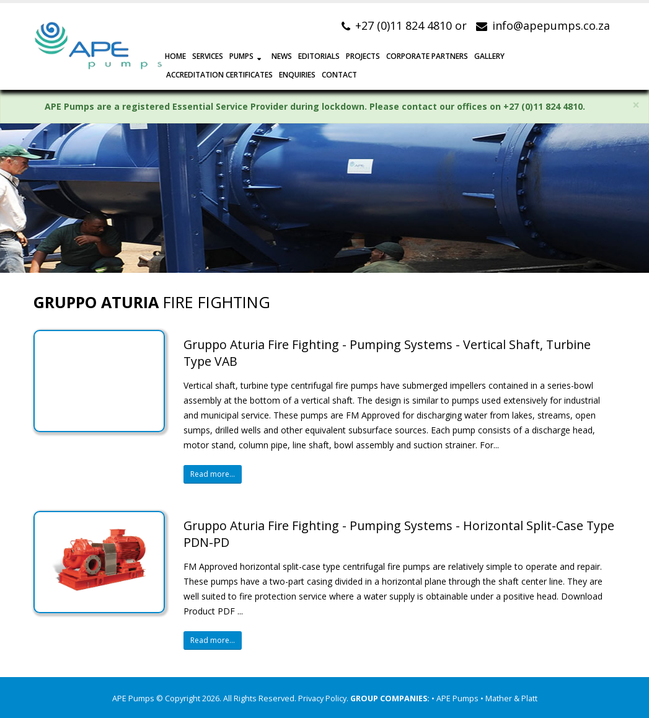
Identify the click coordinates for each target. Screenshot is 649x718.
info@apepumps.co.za (551, 25)
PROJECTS (363, 56)
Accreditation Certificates (219, 74)
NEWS (282, 56)
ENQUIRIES (297, 74)
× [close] (636, 105)
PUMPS (241, 56)
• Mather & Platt (508, 698)
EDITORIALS (319, 56)
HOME (175, 56)
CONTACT (339, 74)
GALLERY (489, 56)
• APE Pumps (455, 698)
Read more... (212, 474)
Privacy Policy (322, 698)
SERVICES (207, 56)
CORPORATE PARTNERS (427, 56)
